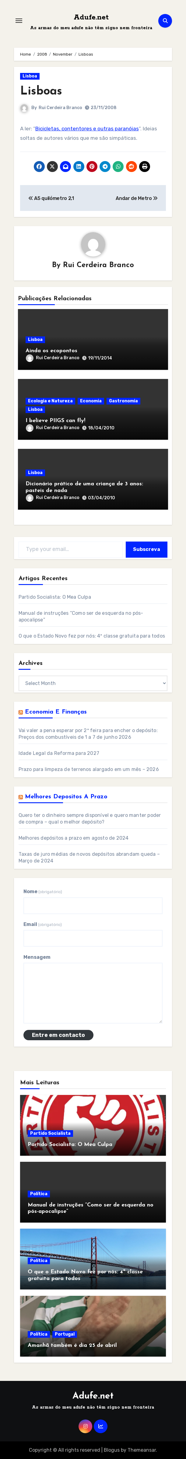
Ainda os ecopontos (51, 351)
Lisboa (30, 76)
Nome (42, 891)
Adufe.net (91, 17)
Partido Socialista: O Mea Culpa (55, 597)
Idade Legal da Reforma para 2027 (59, 753)
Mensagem (37, 957)
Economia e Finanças (56, 712)
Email (42, 924)
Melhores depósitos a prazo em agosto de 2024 (74, 838)
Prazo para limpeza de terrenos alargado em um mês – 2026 (89, 769)
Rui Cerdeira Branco (60, 107)
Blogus (112, 1450)
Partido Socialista (50, 1133)
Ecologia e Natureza (50, 401)
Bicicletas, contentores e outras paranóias (87, 129)
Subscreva (146, 549)
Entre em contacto (58, 1035)
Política (38, 1193)
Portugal (65, 1334)
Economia (91, 401)
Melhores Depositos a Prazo (66, 797)
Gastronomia (123, 401)
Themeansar (142, 1450)
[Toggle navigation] (19, 20)
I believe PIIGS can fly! (55, 421)
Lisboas (41, 92)
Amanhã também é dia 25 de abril (72, 1345)
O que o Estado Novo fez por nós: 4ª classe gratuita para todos (92, 636)
